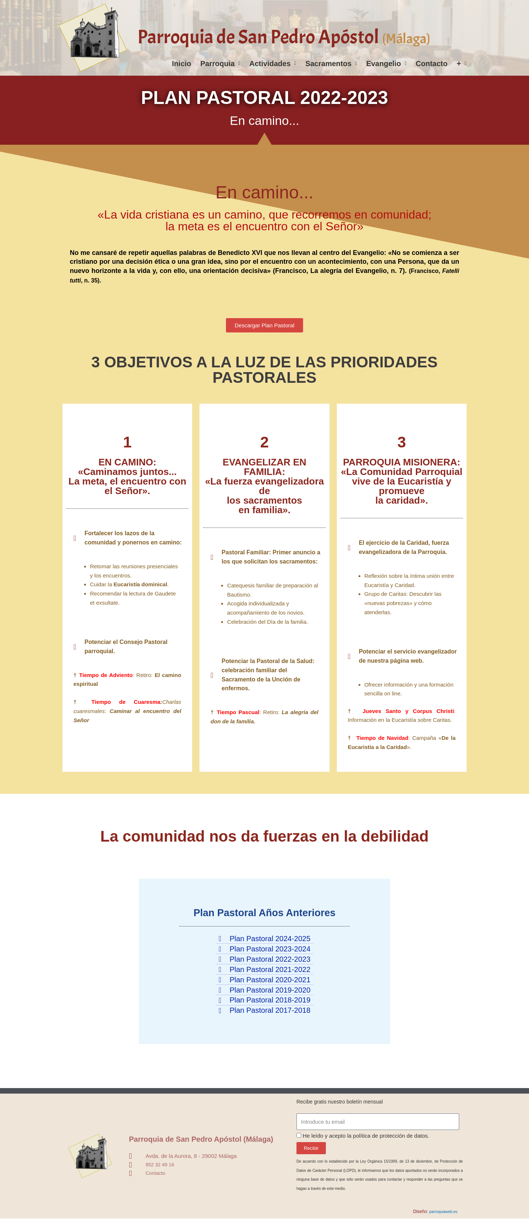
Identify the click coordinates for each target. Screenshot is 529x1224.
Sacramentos (331, 63)
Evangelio (386, 63)
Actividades (272, 63)
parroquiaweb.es (441, 1217)
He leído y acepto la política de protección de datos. (366, 1141)
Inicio (181, 64)
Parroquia (220, 63)
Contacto (432, 64)
